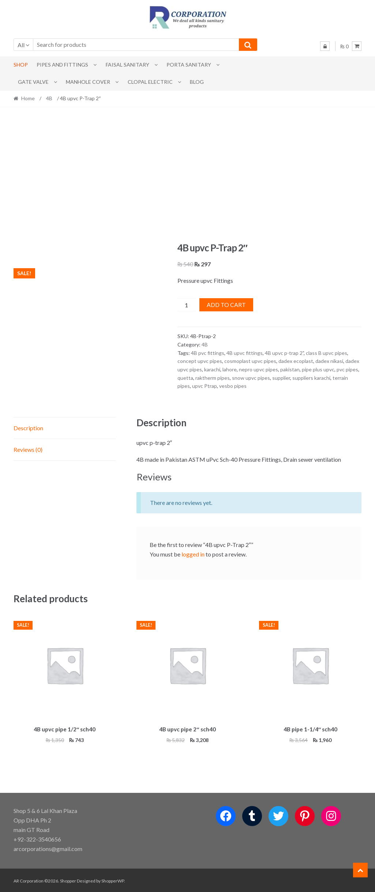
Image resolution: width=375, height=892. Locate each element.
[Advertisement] (188, 174)
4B (49, 98)
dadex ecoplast (295, 361)
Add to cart (226, 304)
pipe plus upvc (318, 369)
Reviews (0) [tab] (28, 449)
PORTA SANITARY (188, 64)
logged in (193, 554)
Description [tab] (28, 427)
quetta (185, 378)
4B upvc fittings (244, 353)
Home (28, 98)
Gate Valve (33, 82)
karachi (212, 369)
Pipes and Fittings (62, 64)
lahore (229, 369)
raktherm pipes (212, 378)
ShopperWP (112, 879)
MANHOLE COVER (88, 82)
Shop (21, 64)
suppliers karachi (311, 378)
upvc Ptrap (204, 386)
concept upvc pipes (199, 361)
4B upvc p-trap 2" (284, 353)
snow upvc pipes (251, 378)
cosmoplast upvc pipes (250, 361)
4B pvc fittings (207, 353)
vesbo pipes (233, 386)
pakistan (290, 369)
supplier (281, 378)
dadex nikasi (329, 361)
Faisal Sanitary (127, 64)
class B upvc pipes (326, 353)
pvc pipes (347, 369)
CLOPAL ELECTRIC (150, 82)
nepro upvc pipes (258, 369)
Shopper (68, 879)
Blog (197, 82)
